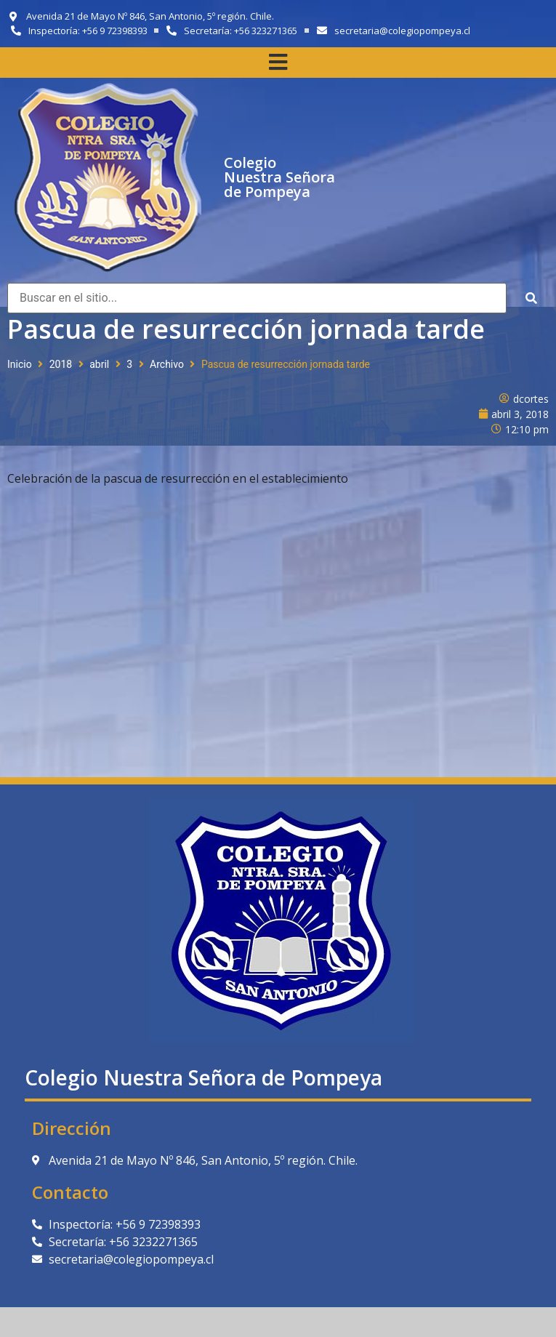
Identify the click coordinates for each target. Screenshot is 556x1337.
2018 (60, 364)
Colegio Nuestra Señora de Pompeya (279, 177)
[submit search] (531, 298)
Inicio (19, 364)
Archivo (167, 364)
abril (99, 364)
